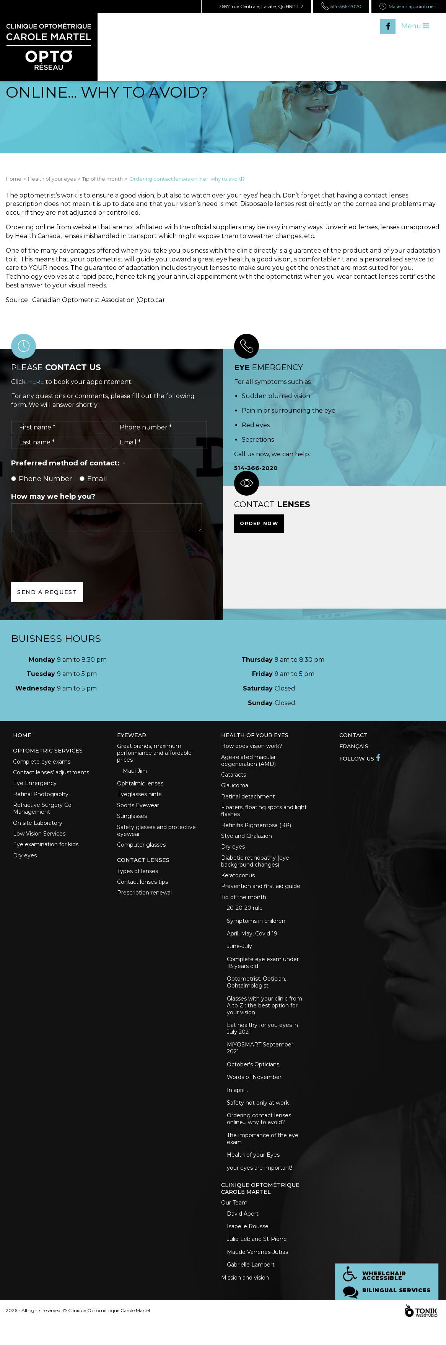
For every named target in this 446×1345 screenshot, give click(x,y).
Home (13, 179)
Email (93, 479)
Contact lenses (143, 865)
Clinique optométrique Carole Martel (260, 1207)
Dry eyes (25, 861)
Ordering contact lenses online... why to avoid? (259, 1136)
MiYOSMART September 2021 (260, 1062)
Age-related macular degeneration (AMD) (248, 762)
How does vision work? (251, 746)
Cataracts (233, 776)
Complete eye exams (41, 762)
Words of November (254, 1092)
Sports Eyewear (138, 808)
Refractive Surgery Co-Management (43, 812)
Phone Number (41, 479)
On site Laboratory (37, 827)
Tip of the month (102, 179)
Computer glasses (141, 849)
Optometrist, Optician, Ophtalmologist (256, 994)
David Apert (243, 1234)
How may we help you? (53, 496)
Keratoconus (238, 882)
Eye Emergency (35, 785)
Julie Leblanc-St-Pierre (257, 1260)
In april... (237, 1105)
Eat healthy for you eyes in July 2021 (262, 1041)
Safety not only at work (258, 1118)
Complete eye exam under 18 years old (263, 974)
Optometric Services (48, 751)
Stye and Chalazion (246, 840)
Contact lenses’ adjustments (51, 774)
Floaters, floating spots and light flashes (264, 814)
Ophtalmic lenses (140, 785)
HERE (36, 381)
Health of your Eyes (253, 1172)
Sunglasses (132, 819)
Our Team (234, 1222)
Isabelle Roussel (248, 1247)
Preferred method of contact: (68, 463)
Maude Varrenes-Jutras (257, 1274)
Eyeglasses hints (139, 796)
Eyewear (131, 735)
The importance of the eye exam (262, 1156)
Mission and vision (245, 1301)
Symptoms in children (256, 930)
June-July (239, 956)
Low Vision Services (39, 838)
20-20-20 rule (245, 916)
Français (353, 746)
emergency (269, 367)
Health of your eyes (52, 179)
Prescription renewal (144, 900)
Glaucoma (234, 788)
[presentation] (69, 551)
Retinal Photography (40, 797)
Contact (353, 735)
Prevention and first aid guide (260, 893)
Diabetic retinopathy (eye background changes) (255, 867)
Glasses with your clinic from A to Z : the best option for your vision (264, 1017)
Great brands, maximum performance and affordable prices (154, 753)
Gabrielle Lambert (251, 1287)
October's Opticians (253, 1078)
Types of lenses (137, 877)
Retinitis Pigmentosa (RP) (256, 829)
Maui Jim (135, 772)
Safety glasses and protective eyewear (156, 835)
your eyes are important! (259, 1186)
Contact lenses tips (142, 888)
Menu (415, 26)
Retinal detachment (248, 799)
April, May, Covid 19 (252, 943)
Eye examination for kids (45, 850)
